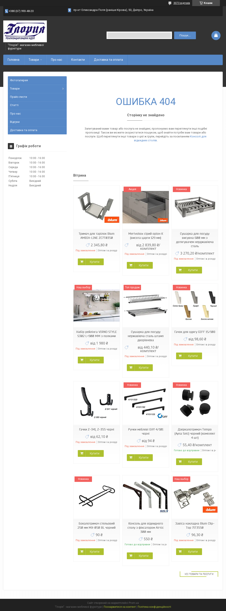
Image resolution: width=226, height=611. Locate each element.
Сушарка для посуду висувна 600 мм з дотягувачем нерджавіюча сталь (195, 240)
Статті (14, 105)
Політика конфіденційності (154, 606)
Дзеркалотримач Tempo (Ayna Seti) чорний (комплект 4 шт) (195, 433)
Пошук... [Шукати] (185, 35)
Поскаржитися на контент (120, 606)
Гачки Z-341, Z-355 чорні (96, 429)
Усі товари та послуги (199, 574)
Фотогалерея (19, 80)
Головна (13, 59)
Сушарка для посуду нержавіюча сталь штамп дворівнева (146, 336)
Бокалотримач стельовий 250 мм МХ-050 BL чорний (97, 525)
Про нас (56, 59)
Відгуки (15, 121)
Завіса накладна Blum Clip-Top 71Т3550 (194, 525)
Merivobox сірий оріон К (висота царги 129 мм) (145, 236)
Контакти (78, 59)
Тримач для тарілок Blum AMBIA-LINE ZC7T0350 (96, 236)
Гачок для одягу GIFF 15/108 (194, 332)
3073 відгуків (181, 3)
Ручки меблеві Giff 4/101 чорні (145, 431)
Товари (34, 59)
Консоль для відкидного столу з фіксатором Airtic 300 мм (145, 527)
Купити (94, 261)
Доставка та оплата (108, 59)
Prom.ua (134, 602)
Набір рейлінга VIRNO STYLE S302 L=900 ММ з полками (96, 334)
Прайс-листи (18, 96)
